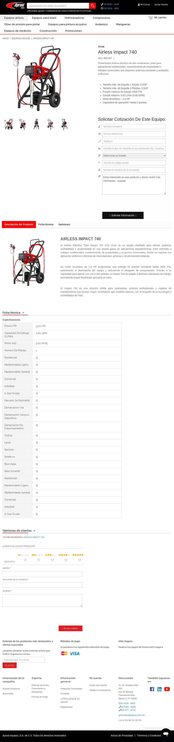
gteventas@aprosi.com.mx (132, 715)
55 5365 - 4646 (128, 707)
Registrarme (66, 707)
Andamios (101, 24)
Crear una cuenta (98, 685)
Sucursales (8, 693)
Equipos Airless (14, 17)
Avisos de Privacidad (122, 735)
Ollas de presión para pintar (22, 24)
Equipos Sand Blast (44, 17)
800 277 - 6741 (128, 710)
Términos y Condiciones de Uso (154, 735)
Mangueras (123, 24)
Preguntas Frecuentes (71, 688)
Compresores (101, 17)
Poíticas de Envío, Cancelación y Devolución (40, 688)
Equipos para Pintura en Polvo (67, 24)
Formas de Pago (40, 697)
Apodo (6, 568)
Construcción (48, 30)
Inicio (6, 38)
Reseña (6, 591)
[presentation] (124, 203)
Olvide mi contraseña (100, 690)
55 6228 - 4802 (127, 703)
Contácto (64, 693)
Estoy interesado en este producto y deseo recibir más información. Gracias (134, 184)
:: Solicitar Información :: (123, 215)
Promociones (73, 30)
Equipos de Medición (17, 30)
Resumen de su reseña (15, 579)
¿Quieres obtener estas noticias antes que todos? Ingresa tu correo (26, 652)
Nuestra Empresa (11, 688)
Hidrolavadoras (74, 17)
